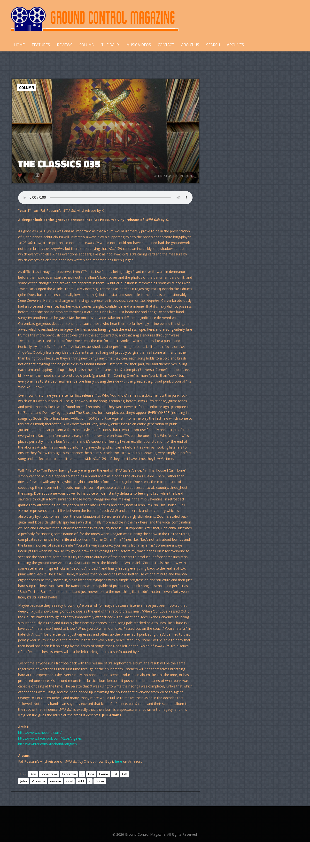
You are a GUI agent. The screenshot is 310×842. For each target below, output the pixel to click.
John (23, 781)
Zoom (99, 781)
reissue (55, 781)
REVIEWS (64, 45)
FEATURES (41, 45)
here (118, 761)
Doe (91, 774)
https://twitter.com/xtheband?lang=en (47, 744)
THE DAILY (110, 45)
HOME (19, 45)
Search (213, 45)
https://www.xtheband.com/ (40, 732)
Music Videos (138, 45)
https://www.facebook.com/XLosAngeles (50, 738)
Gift (124, 774)
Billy (33, 774)
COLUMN (86, 45)
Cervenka (69, 774)
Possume (38, 781)
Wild (81, 781)
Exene (103, 774)
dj (82, 774)
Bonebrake (49, 774)
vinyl (69, 781)
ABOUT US (190, 45)
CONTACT (166, 45)
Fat (115, 774)
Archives (235, 45)
